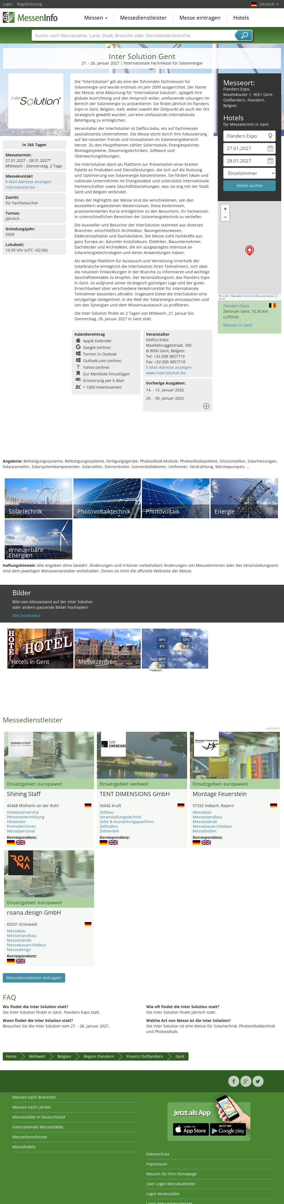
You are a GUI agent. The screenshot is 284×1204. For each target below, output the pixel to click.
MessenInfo (30, 17)
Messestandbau (207, 816)
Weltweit (37, 1056)
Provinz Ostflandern (144, 1056)
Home (11, 1056)
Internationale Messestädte (37, 1127)
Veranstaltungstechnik (120, 816)
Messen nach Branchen (34, 1097)
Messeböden (204, 831)
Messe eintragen (200, 17)
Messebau (202, 812)
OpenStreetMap (252, 296)
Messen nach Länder (31, 1107)
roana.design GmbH (34, 912)
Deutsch (268, 4)
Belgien (64, 1056)
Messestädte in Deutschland (38, 1117)
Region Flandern (99, 1056)
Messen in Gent (237, 325)
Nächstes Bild (184, 755)
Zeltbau (107, 812)
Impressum (156, 1163)
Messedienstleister (143, 17)
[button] (249, 250)
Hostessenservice (23, 812)
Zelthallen (109, 826)
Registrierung (29, 4)
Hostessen (16, 821)
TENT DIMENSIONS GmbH (135, 794)
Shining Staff (24, 794)
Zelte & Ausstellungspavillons (127, 821)
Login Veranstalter (163, 1193)
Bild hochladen (26, 615)
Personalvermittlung (25, 816)
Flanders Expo (236, 305)
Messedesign (19, 949)
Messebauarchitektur (212, 826)
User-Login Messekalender (170, 1183)
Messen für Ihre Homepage (171, 1173)
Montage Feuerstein (220, 794)
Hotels (241, 17)
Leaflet (224, 296)
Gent (180, 1056)
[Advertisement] (141, 440)
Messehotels (24, 1146)
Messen (95, 17)
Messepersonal (21, 831)
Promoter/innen (21, 826)
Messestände (205, 821)
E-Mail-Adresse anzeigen (28, 181)
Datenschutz (157, 1154)
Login (8, 4)
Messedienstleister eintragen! (34, 977)
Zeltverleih (109, 831)
